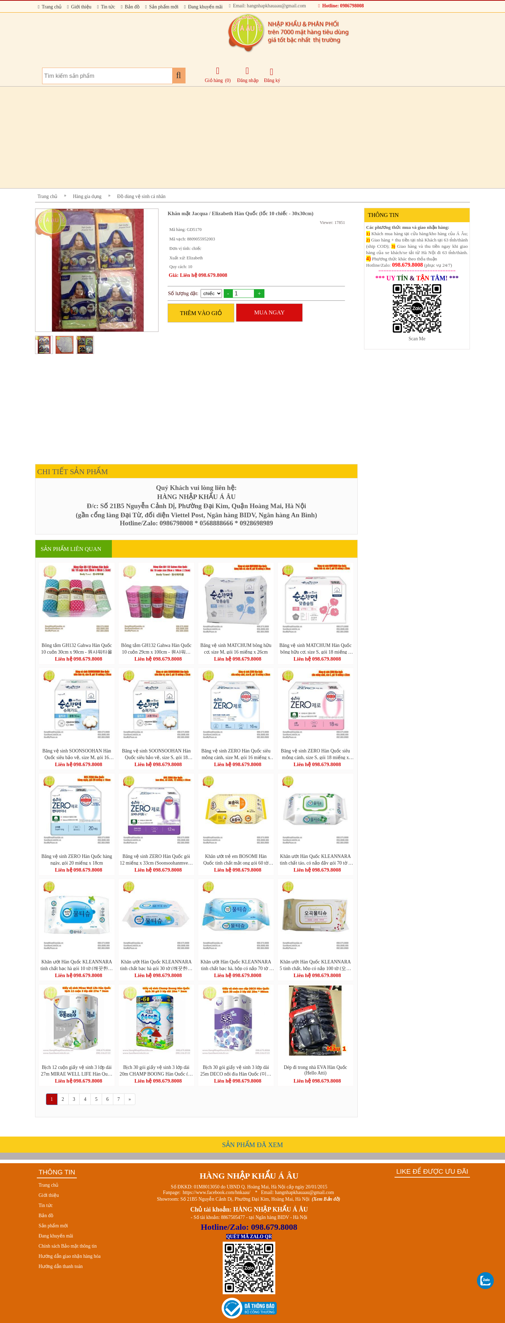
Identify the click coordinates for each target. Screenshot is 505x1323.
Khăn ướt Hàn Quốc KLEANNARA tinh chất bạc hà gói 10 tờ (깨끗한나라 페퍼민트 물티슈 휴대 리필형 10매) (77, 964)
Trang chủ (49, 6)
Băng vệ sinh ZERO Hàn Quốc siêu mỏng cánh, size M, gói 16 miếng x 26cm (235, 753)
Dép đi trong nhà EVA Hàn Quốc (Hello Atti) (315, 1070)
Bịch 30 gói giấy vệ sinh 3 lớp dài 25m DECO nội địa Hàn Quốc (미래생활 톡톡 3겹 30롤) (235, 1070)
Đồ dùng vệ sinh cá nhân (141, 196)
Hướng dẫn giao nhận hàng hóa (70, 1256)
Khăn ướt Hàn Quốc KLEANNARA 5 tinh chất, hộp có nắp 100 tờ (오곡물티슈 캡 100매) (315, 964)
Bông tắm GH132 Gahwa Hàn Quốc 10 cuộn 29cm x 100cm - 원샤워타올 (156, 648)
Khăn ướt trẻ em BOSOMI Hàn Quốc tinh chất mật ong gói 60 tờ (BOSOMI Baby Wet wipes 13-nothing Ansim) (236, 859)
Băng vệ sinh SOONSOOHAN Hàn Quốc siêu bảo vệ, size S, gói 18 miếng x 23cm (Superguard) (156, 753)
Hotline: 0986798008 (341, 5)
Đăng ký (272, 75)
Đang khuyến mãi (203, 6)
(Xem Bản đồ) (326, 1199)
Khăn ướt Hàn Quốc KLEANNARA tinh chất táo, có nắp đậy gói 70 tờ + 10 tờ (315, 859)
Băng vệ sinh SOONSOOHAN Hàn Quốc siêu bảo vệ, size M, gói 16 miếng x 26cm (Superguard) (76, 753)
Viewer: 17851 (332, 222)
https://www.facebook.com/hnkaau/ (216, 1192)
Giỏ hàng (214, 80)
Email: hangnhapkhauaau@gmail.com (267, 5)
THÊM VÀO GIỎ (201, 313)
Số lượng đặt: (183, 293)
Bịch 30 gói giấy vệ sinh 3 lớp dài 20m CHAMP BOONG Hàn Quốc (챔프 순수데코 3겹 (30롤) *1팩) (156, 1070)
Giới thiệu (79, 6)
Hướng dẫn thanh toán (61, 1266)
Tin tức (106, 6)
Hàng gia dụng (87, 196)
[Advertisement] (245, 137)
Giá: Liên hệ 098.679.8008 (198, 275)
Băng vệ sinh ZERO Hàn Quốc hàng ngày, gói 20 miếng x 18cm (76, 859)
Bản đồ (130, 6)
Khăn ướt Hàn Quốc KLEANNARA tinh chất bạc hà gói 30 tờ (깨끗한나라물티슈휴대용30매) (156, 964)
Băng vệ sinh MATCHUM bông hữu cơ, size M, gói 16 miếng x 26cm (235, 648)
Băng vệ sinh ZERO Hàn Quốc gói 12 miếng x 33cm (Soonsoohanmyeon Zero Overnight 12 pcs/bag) (156, 859)
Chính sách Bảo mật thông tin (68, 1246)
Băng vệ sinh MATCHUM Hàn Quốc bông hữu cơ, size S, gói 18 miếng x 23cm (315, 648)
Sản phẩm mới (162, 6)
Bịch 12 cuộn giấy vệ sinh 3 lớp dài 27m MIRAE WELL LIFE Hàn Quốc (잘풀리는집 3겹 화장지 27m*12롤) (77, 1070)
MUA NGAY (269, 312)
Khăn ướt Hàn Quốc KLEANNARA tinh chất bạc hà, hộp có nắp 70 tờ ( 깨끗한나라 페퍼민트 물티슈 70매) (236, 964)
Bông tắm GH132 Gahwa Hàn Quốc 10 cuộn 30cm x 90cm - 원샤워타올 (76, 648)
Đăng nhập (247, 74)
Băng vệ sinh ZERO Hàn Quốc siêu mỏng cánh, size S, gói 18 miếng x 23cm (315, 753)
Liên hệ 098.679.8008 (78, 659)
